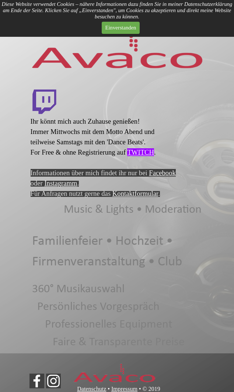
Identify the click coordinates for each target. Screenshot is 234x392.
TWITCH (140, 152)
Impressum (124, 389)
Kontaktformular (135, 193)
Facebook (162, 173)
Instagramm (60, 183)
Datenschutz (91, 389)
